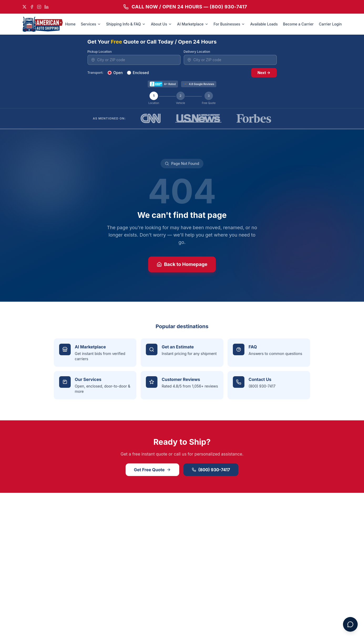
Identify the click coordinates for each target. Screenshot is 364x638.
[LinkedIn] (46, 7)
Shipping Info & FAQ (126, 24)
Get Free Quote (152, 469)
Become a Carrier (298, 24)
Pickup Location (100, 52)
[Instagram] (39, 7)
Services (91, 24)
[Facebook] (32, 7)
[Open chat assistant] (350, 624)
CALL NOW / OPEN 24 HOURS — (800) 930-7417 (185, 6)
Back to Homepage (182, 264)
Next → (264, 72)
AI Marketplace (192, 24)
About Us (161, 24)
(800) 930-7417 (211, 469)
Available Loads (264, 24)
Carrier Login (330, 24)
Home (70, 24)
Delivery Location (197, 52)
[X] (24, 7)
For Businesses (229, 24)
